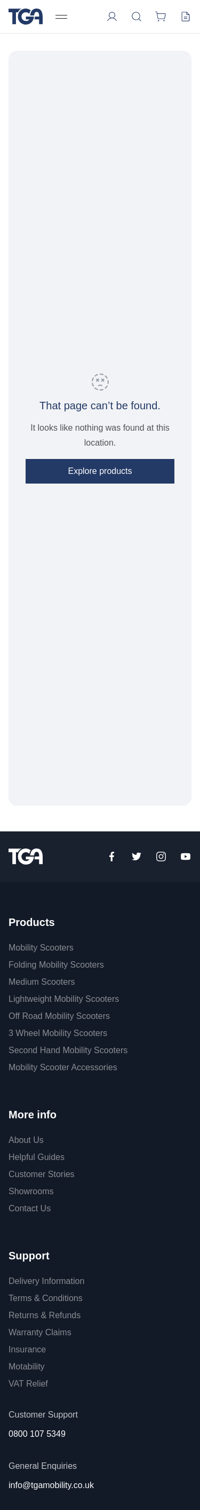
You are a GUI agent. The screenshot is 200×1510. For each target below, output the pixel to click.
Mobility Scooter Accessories (63, 1067)
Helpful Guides (37, 1157)
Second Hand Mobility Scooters (68, 1050)
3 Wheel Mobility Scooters (58, 1033)
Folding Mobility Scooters (56, 964)
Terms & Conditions (46, 1298)
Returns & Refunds (45, 1315)
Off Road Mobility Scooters (59, 1016)
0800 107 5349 (37, 1433)
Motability (27, 1366)
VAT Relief (28, 1383)
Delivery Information (46, 1281)
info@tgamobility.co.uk (51, 1485)
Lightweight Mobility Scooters (64, 998)
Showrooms (31, 1191)
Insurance (27, 1349)
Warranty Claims (40, 1332)
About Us (26, 1140)
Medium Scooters (42, 981)
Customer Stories (42, 1174)
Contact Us (30, 1208)
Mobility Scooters (41, 947)
